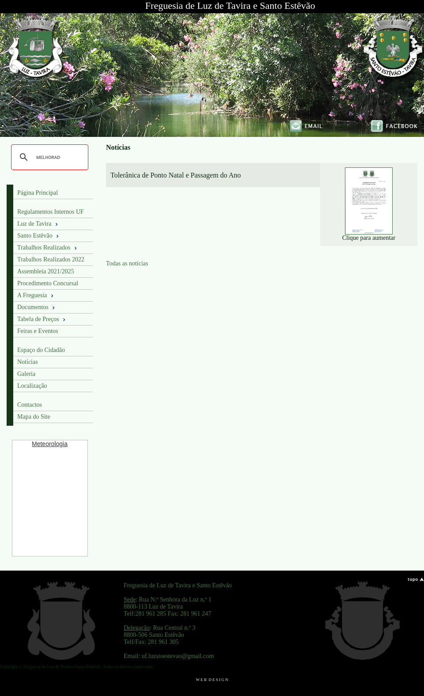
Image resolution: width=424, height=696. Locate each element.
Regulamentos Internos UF (50, 211)
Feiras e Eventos (37, 331)
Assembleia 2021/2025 (45, 271)
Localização (32, 385)
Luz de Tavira (38, 223)
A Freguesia (36, 295)
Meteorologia (50, 443)
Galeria (26, 374)
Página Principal (37, 192)
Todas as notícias (127, 263)
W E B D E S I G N (212, 679)
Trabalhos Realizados (47, 247)
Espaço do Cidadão (41, 350)
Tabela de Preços (42, 319)
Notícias (27, 362)
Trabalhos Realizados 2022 (50, 259)
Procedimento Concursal (47, 283)
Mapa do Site (33, 416)
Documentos (36, 307)
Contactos (29, 404)
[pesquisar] (48, 157)
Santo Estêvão (38, 235)
